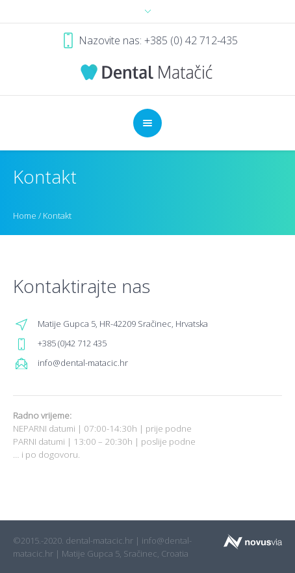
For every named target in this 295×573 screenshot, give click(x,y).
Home (24, 215)
